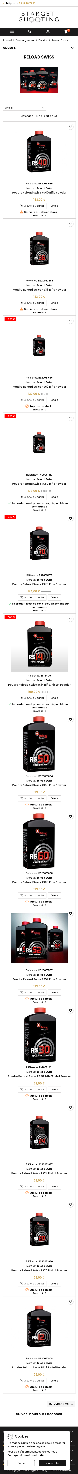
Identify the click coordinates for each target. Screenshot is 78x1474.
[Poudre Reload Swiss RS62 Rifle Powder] (39, 319)
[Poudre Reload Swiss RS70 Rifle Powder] (39, 517)
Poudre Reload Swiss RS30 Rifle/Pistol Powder (39, 1076)
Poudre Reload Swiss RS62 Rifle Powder (39, 387)
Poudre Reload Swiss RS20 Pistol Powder (39, 1270)
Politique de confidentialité (26, 1455)
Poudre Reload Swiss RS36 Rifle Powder (39, 290)
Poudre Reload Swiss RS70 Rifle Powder (39, 584)
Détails (56, 205)
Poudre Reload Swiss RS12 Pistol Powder (39, 1367)
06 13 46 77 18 (27, 3)
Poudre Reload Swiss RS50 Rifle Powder (39, 785)
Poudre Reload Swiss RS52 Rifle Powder (39, 979)
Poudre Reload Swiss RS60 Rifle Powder (39, 882)
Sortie (21, 1463)
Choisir (25, 108)
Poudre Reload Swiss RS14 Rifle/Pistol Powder (39, 685)
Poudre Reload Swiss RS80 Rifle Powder (39, 484)
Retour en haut (61, 1404)
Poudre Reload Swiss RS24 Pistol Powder (39, 1173)
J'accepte (52, 1463)
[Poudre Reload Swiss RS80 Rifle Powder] (39, 416)
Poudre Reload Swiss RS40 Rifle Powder (39, 192)
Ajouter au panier (32, 205)
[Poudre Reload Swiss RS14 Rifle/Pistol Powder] (39, 617)
